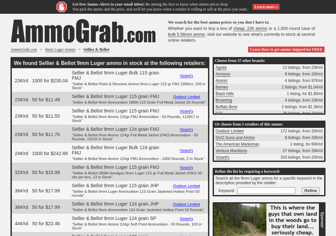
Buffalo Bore (226, 107)
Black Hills (225, 93)
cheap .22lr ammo (250, 28)
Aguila (221, 67)
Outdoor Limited (186, 97)
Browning (224, 100)
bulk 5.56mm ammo (186, 34)
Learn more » (266, 7)
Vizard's (186, 76)
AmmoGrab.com (23, 49)
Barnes (222, 87)
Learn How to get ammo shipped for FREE (286, 49)
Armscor (223, 74)
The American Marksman (237, 144)
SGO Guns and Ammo (235, 137)
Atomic (222, 80)
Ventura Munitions (231, 150)
